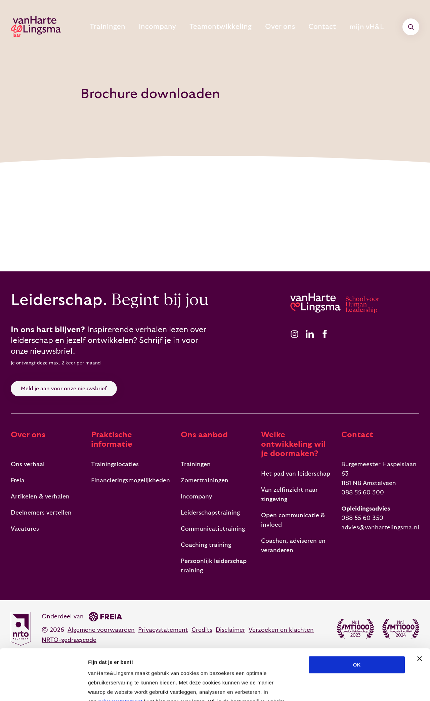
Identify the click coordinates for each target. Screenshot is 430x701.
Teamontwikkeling (240, 27)
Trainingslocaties (115, 464)
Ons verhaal (28, 464)
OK (357, 614)
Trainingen (142, 27)
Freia (18, 480)
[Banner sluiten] (419, 607)
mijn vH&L (374, 27)
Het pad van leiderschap (295, 474)
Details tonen (363, 688)
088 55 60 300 (362, 492)
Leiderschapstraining (210, 513)
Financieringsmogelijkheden (130, 480)
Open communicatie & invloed (293, 520)
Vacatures (25, 529)
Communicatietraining (213, 529)
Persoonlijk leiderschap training (214, 566)
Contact (328, 27)
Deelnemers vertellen (41, 513)
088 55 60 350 (362, 518)
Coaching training (206, 545)
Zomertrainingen (204, 480)
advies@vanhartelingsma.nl (380, 527)
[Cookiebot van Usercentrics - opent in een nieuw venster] (43, 688)
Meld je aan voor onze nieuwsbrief (64, 388)
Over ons (292, 27)
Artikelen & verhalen (40, 496)
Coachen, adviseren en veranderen (293, 546)
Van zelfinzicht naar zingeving (289, 494)
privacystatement (120, 650)
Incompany (186, 27)
